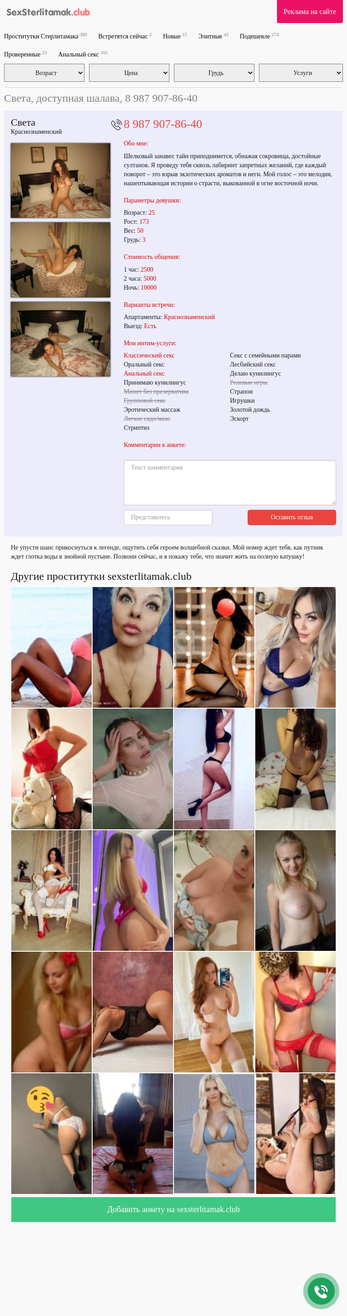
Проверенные (25, 54)
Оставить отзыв (292, 517)
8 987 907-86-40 (163, 124)
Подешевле (259, 36)
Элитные (213, 36)
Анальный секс (83, 54)
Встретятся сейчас (124, 36)
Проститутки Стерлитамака (45, 36)
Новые (175, 36)
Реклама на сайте (310, 11)
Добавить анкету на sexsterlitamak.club (173, 1209)
